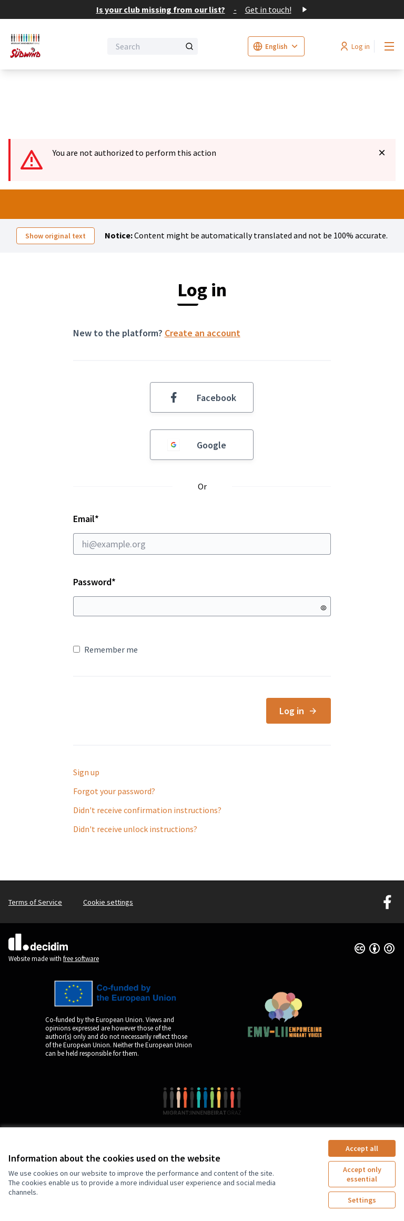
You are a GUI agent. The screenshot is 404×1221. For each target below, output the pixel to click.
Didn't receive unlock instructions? (135, 829)
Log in (298, 711)
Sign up (86, 772)
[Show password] (323, 608)
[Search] (152, 46)
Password (94, 582)
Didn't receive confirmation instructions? (147, 810)
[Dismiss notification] (382, 152)
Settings (362, 1200)
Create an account (202, 333)
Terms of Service (35, 902)
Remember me (105, 649)
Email (202, 534)
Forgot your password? (114, 791)
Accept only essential (362, 1174)
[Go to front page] (28, 46)
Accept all (362, 1148)
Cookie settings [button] (108, 902)
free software (81, 958)
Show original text (55, 236)
